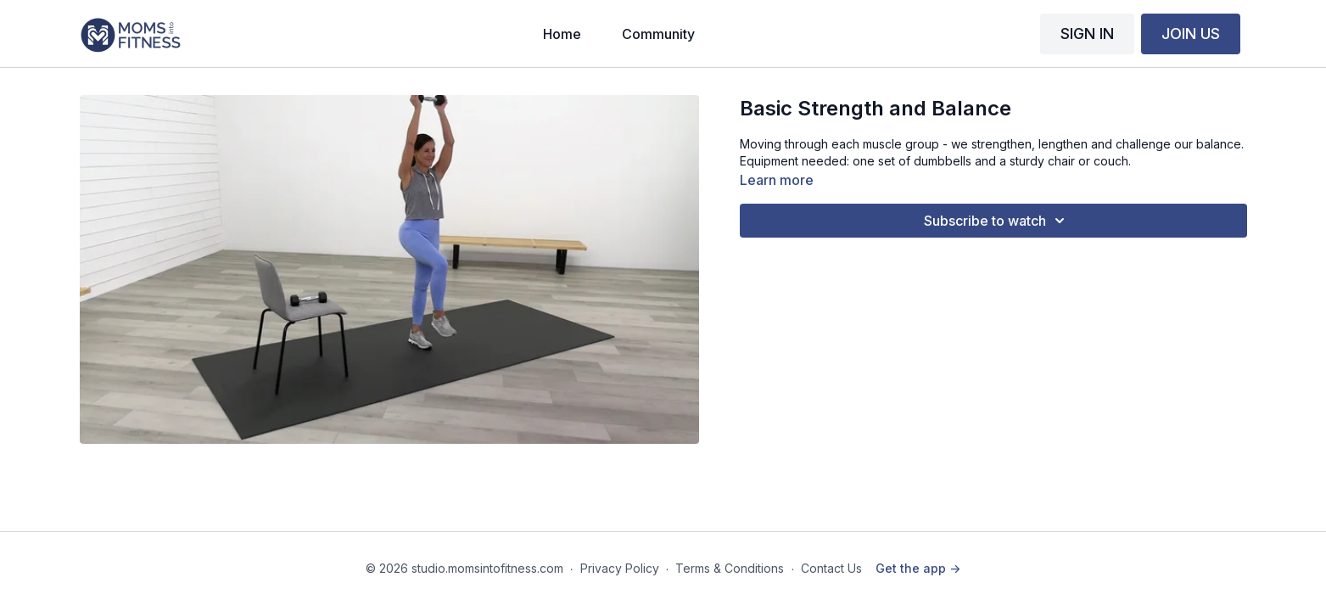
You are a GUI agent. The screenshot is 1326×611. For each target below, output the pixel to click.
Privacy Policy (619, 568)
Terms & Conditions (729, 568)
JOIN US (1190, 33)
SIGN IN (1087, 33)
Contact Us (831, 568)
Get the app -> (918, 568)
